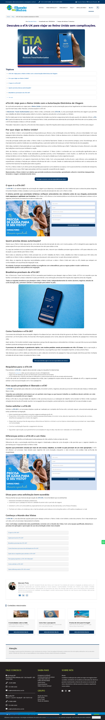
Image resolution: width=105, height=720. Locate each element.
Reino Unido (36, 106)
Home (8, 16)
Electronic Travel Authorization (18, 112)
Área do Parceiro (92, 2)
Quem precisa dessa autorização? (20, 88)
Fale (72, 7)
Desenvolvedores (42, 684)
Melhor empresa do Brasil (44, 686)
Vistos (41, 7)
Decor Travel (41, 699)
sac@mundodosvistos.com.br (16, 690)
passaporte (18, 373)
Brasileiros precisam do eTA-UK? (19, 92)
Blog (13, 16)
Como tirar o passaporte (47, 623)
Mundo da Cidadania (43, 701)
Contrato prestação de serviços (46, 677)
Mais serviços (51, 7)
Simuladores (81, 7)
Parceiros (64, 7)
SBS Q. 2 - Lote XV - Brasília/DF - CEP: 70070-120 (19, 697)
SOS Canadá (41, 697)
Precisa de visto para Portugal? (79, 623)
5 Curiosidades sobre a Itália (18, 623)
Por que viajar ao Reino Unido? (19, 78)
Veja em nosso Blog (21, 632)
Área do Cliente (80, 2)
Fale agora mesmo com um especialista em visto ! (51, 179)
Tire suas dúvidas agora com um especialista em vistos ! (51, 360)
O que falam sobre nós (44, 679)
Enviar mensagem (73, 225)
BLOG (91, 7)
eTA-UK (57, 112)
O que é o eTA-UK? (15, 83)
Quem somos (41, 682)
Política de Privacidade (44, 680)
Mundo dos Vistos (42, 696)
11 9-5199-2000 (13, 687)
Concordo (96, 717)
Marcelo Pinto (32, 21)
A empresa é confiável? (44, 675)
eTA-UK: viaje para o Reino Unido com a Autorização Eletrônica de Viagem (33, 73)
